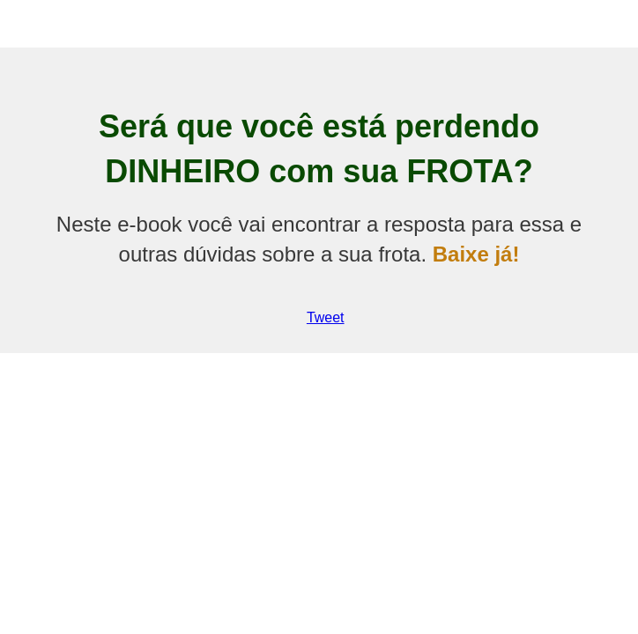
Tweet (326, 317)
